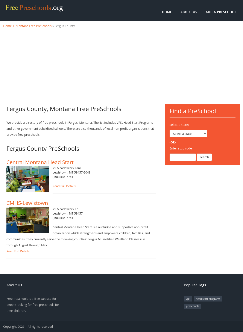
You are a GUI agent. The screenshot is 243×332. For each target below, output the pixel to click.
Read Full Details (64, 186)
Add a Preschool (221, 12)
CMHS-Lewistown (27, 202)
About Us (189, 12)
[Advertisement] (121, 64)
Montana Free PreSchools (34, 26)
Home (167, 12)
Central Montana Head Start (40, 162)
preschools (192, 306)
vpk (188, 299)
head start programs (208, 299)
